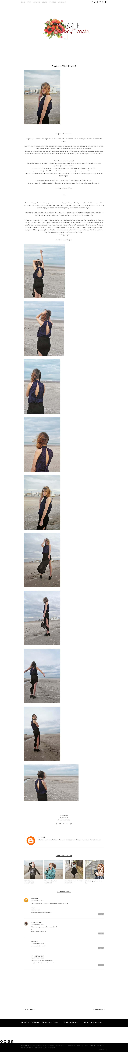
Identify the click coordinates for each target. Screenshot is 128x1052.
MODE (29, 2)
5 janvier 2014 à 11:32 (37, 958)
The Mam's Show (37, 956)
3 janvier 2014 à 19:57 (37, 900)
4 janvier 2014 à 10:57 (37, 943)
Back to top (102, 1049)
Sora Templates (34, 1045)
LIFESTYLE (37, 2)
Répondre (101, 914)
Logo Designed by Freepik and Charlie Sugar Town (72, 1045)
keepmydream (36, 922)
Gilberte (34, 941)
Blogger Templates (48, 1045)
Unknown (42, 837)
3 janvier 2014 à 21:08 (37, 924)
